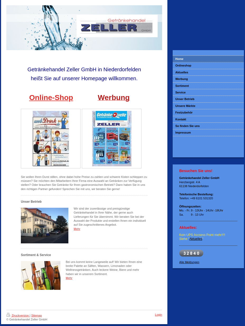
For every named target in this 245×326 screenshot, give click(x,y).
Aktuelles (195, 239)
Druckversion (18, 315)
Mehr (77, 228)
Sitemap (36, 315)
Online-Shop (51, 97)
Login (158, 314)
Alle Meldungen (189, 262)
